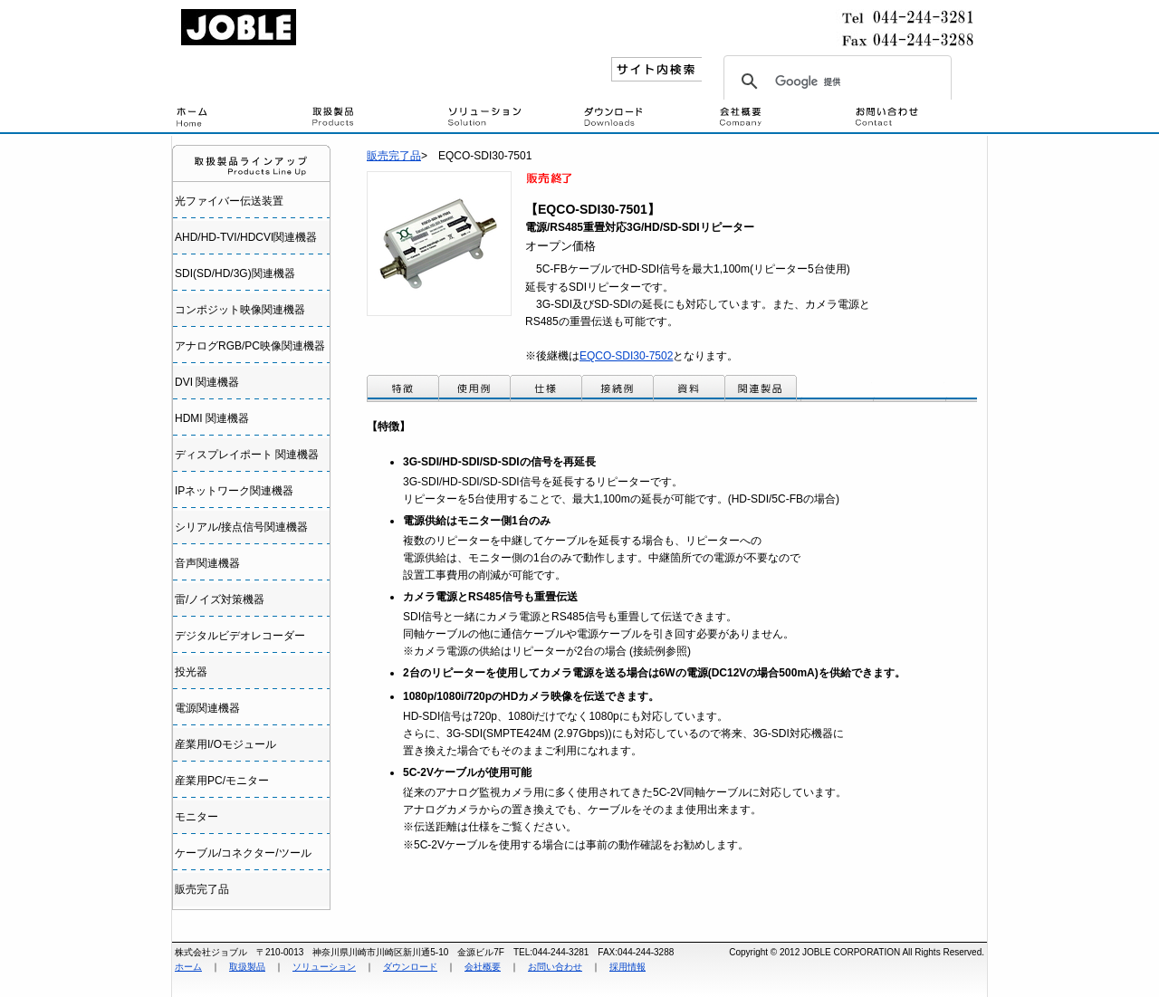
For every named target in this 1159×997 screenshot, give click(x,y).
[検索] (835, 81)
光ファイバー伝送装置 (229, 201)
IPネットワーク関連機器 (234, 490)
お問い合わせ (555, 967)
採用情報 (627, 967)
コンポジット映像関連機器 (240, 309)
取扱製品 (376, 118)
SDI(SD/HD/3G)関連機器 (235, 273)
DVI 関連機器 (207, 382)
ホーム (188, 967)
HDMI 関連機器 (212, 418)
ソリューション (324, 967)
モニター (196, 816)
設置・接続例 (512, 118)
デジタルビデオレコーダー (240, 635)
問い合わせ (919, 118)
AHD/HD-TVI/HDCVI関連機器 (246, 237)
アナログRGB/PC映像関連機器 (250, 346)
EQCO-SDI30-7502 (626, 356)
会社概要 (783, 118)
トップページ (240, 118)
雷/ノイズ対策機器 (219, 599)
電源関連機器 (207, 708)
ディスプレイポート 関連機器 (247, 454)
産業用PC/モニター (222, 780)
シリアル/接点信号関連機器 (241, 527)
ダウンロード (647, 118)
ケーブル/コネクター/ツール (243, 853)
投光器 (191, 672)
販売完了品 (202, 889)
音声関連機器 (207, 563)
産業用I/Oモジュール (225, 744)
